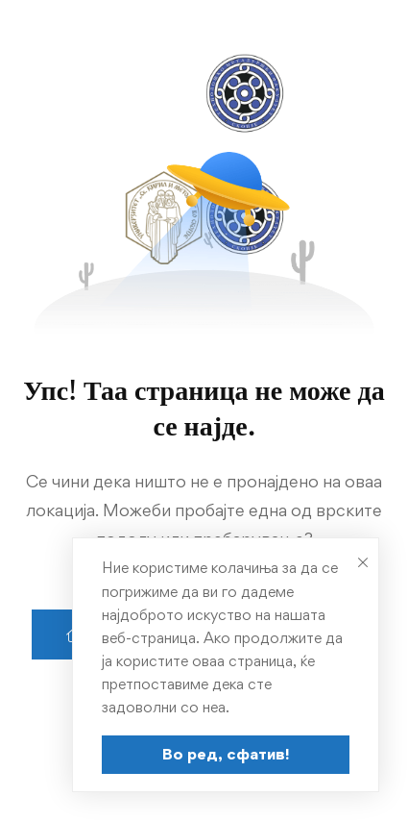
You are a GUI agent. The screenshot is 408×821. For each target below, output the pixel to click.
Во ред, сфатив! (226, 753)
